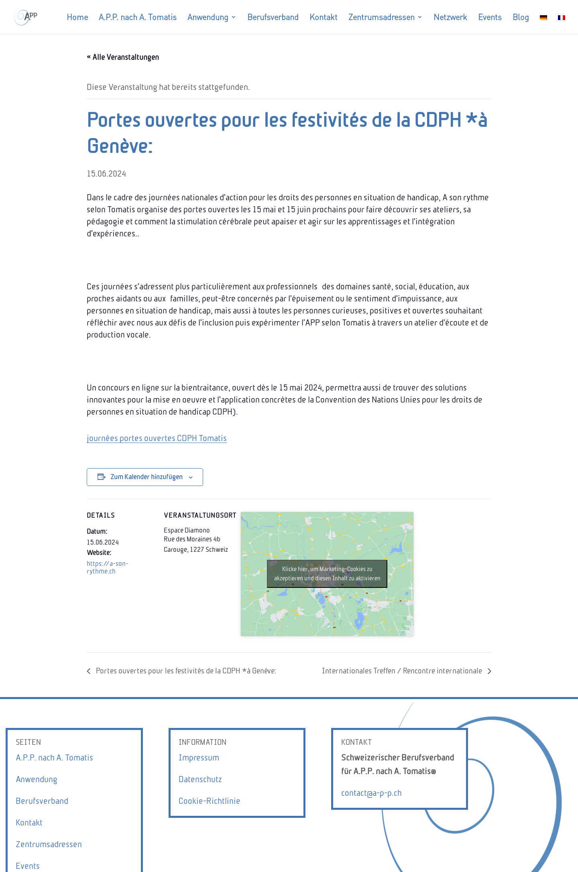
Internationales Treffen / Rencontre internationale (403, 671)
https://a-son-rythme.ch (107, 567)
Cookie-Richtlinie (209, 800)
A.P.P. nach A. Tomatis (54, 757)
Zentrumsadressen (49, 844)
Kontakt (29, 822)
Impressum (199, 757)
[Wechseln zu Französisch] (561, 24)
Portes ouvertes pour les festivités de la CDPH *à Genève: (185, 671)
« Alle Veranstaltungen (123, 57)
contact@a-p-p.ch (371, 792)
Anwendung (36, 779)
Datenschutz (200, 779)
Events (28, 865)
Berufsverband (42, 800)
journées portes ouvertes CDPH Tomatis (157, 438)
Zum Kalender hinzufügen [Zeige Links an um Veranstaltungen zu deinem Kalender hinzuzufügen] (146, 477)
